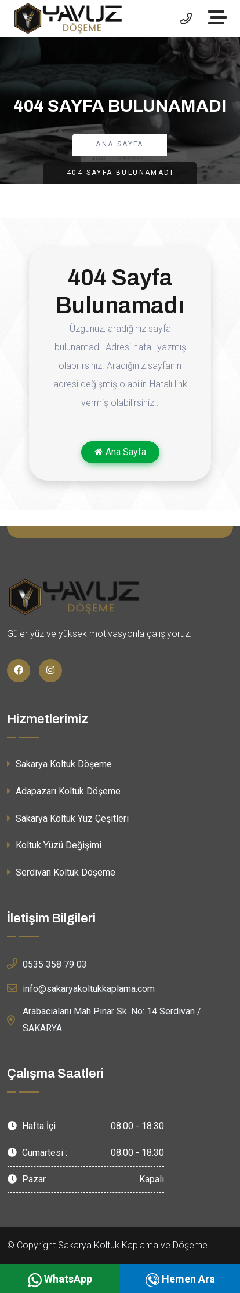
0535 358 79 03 (47, 963)
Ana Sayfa (120, 144)
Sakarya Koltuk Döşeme (59, 764)
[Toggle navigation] (220, 18)
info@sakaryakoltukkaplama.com (81, 988)
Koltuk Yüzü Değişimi (54, 845)
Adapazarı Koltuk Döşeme (64, 791)
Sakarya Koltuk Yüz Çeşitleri (68, 818)
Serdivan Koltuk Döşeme (61, 872)
